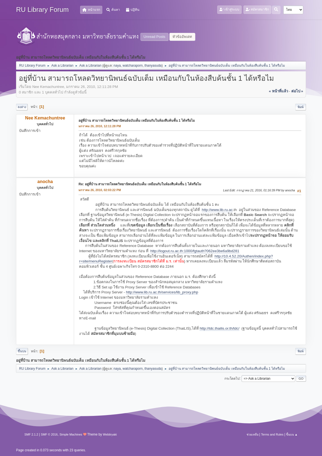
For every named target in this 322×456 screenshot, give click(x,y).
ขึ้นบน (22, 351)
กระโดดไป (232, 378)
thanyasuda (153, 65)
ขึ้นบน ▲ (292, 434)
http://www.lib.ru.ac (217, 210)
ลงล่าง (22, 107)
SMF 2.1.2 (31, 434)
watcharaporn (133, 65)
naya (117, 65)
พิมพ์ (300, 107)
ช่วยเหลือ (252, 434)
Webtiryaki (110, 434)
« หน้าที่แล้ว (278, 91)
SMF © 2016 (49, 434)
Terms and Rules (272, 434)
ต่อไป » (297, 91)
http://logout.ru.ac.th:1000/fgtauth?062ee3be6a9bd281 (194, 251)
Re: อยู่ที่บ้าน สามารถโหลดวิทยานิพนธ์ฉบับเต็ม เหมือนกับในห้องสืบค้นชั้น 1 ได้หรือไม (139, 184)
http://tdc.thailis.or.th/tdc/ (219, 328)
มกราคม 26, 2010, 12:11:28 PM (99, 126)
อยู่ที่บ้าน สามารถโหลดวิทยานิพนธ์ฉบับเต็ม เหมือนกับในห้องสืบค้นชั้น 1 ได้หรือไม (136, 121)
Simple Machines (70, 434)
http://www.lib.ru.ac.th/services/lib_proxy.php (162, 292)
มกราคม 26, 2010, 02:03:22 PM (99, 190)
